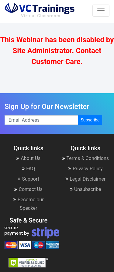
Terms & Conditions (85, 158)
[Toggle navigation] (100, 11)
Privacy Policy (85, 169)
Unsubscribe (85, 189)
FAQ (28, 169)
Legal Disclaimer (85, 179)
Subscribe (90, 119)
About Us (28, 158)
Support (28, 179)
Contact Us (28, 189)
